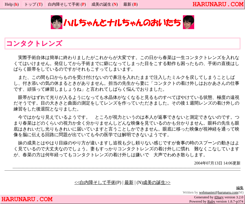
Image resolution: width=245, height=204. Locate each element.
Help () (12, 4)
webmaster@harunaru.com (218, 192)
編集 (240, 188)
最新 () (130, 4)
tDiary (219, 197)
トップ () (33, 4)
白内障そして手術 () (67, 4)
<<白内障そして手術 (95, 182)
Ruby (211, 201)
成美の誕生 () (104, 4)
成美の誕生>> (156, 182)
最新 (129, 182)
